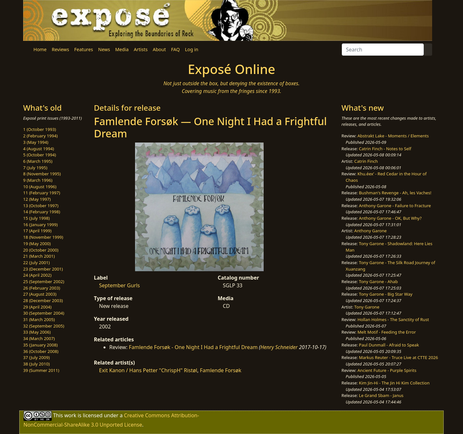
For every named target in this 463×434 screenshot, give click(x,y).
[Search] (383, 49)
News (104, 49)
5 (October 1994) (39, 155)
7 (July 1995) (35, 168)
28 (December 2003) (43, 300)
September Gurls (119, 285)
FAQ (175, 49)
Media (122, 49)
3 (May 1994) (35, 142)
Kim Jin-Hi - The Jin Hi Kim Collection (394, 383)
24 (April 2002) (37, 275)
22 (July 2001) (36, 262)
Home (40, 49)
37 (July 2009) (36, 357)
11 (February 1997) (41, 193)
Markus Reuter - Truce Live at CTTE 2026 (398, 357)
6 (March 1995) (37, 161)
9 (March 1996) (37, 180)
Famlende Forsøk (220, 370)
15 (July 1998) (36, 218)
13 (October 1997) (41, 205)
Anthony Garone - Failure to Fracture (395, 205)
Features (83, 49)
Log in (191, 49)
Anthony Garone (370, 231)
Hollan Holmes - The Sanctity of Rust (393, 319)
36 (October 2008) (41, 351)
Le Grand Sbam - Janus (381, 395)
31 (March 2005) (39, 319)
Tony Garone (366, 307)
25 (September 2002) (43, 281)
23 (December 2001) (43, 269)
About (159, 49)
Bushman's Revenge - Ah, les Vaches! (395, 193)
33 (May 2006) (37, 332)
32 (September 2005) (43, 326)
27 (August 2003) (39, 294)
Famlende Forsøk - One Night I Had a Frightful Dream (193, 347)
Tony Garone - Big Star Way (385, 294)
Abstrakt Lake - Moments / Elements (393, 136)
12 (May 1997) (37, 199)
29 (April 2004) (37, 307)
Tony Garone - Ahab (378, 281)
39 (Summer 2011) (41, 370)
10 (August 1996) (39, 186)
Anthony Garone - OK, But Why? (390, 218)
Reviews (60, 49)
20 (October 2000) (41, 250)
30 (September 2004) (43, 313)
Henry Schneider (279, 347)
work (70, 415)
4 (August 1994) (38, 149)
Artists (141, 49)
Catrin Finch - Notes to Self (385, 149)
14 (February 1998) (41, 212)
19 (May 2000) (37, 243)
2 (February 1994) (40, 136)
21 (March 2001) (39, 256)
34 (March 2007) (39, 338)
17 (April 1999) (37, 231)
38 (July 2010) (36, 364)
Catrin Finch (366, 161)
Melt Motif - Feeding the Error (387, 332)
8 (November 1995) (42, 174)
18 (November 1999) (43, 237)
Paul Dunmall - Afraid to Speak (389, 345)
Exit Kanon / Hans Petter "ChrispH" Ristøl (148, 370)
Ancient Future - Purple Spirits (387, 370)
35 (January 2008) (40, 345)
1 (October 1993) (39, 129)
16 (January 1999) (40, 224)
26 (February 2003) (41, 288)
